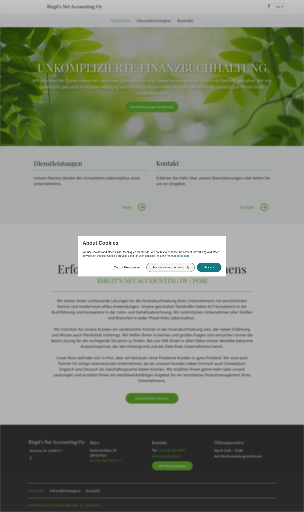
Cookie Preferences (127, 267)
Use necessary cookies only (170, 267)
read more (183, 255)
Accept (209, 267)
